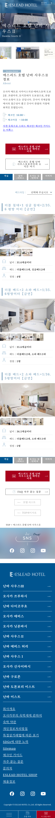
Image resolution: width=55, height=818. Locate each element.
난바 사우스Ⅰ (13, 656)
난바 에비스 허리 (15, 646)
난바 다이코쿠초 (15, 606)
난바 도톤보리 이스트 (19, 686)
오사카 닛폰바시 (15, 626)
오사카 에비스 (13, 616)
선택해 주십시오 (39, 192)
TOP (8, 524)
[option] (27, 50)
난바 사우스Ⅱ (13, 636)
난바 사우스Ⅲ (13, 586)
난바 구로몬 (12, 676)
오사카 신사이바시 (17, 666)
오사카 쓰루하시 (15, 596)
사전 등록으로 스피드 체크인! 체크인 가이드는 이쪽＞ (26, 128)
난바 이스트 (12, 697)
